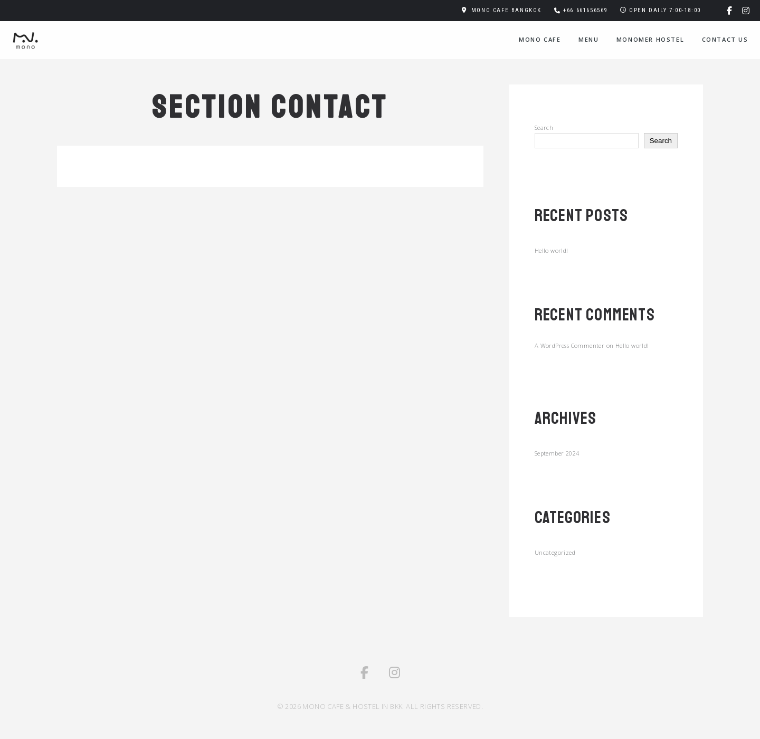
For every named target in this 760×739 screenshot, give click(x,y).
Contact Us (725, 39)
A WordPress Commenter (569, 345)
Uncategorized (555, 552)
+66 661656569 (585, 10)
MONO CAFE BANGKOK (506, 10)
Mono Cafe (539, 39)
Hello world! (551, 250)
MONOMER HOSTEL (650, 39)
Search (544, 127)
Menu (588, 39)
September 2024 (557, 453)
